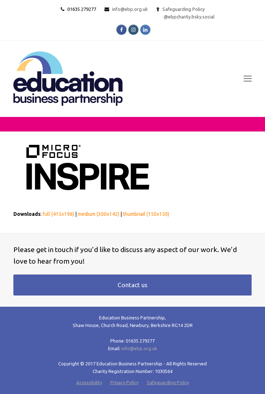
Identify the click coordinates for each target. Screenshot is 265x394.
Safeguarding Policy (168, 382)
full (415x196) (58, 214)
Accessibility (89, 382)
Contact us (132, 284)
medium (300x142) (98, 214)
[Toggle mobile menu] (248, 78)
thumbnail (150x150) (146, 214)
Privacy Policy (124, 382)
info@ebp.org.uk (130, 9)
